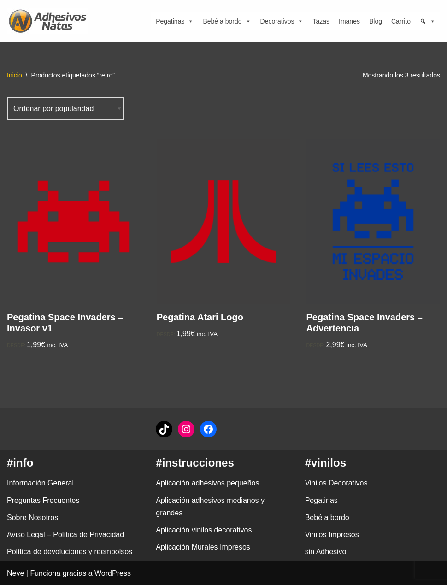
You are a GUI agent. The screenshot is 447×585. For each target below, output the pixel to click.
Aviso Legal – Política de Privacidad (65, 534)
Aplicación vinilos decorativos (204, 530)
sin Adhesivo (326, 551)
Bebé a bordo (227, 21)
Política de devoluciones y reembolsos (69, 551)
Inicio (14, 75)
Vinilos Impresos (332, 534)
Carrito (401, 21)
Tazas (320, 21)
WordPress (112, 573)
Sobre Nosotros (32, 517)
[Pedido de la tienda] (65, 108)
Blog (375, 21)
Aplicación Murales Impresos (203, 547)
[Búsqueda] (427, 21)
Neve (15, 573)
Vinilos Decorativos (336, 483)
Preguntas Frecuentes (43, 500)
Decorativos (282, 21)
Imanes (349, 21)
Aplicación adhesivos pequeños (207, 483)
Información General (40, 483)
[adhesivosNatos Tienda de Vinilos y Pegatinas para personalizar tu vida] (50, 21)
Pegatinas (175, 21)
